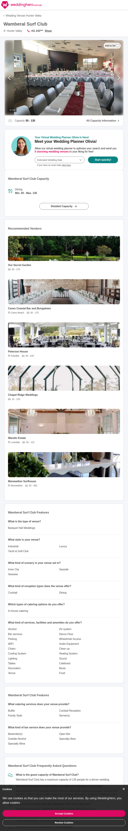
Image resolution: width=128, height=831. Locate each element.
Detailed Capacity (61, 206)
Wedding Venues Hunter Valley (24, 15)
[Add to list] (112, 46)
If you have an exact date (54, 165)
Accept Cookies (64, 813)
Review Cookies (64, 822)
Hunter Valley (14, 30)
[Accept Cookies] (124, 789)
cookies (15, 802)
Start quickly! (103, 159)
